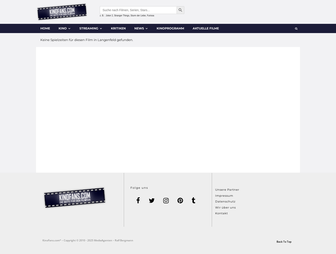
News (139, 28)
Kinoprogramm (170, 28)
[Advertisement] (168, 110)
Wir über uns (225, 207)
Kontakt (221, 213)
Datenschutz (225, 201)
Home (45, 28)
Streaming (88, 28)
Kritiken (118, 28)
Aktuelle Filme (206, 28)
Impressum (224, 195)
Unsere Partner (227, 189)
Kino (63, 28)
